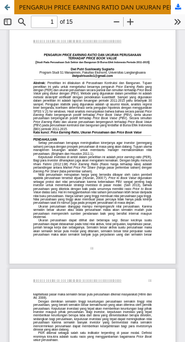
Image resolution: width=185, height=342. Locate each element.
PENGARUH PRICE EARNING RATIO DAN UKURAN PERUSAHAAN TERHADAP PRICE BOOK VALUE (102, 7)
